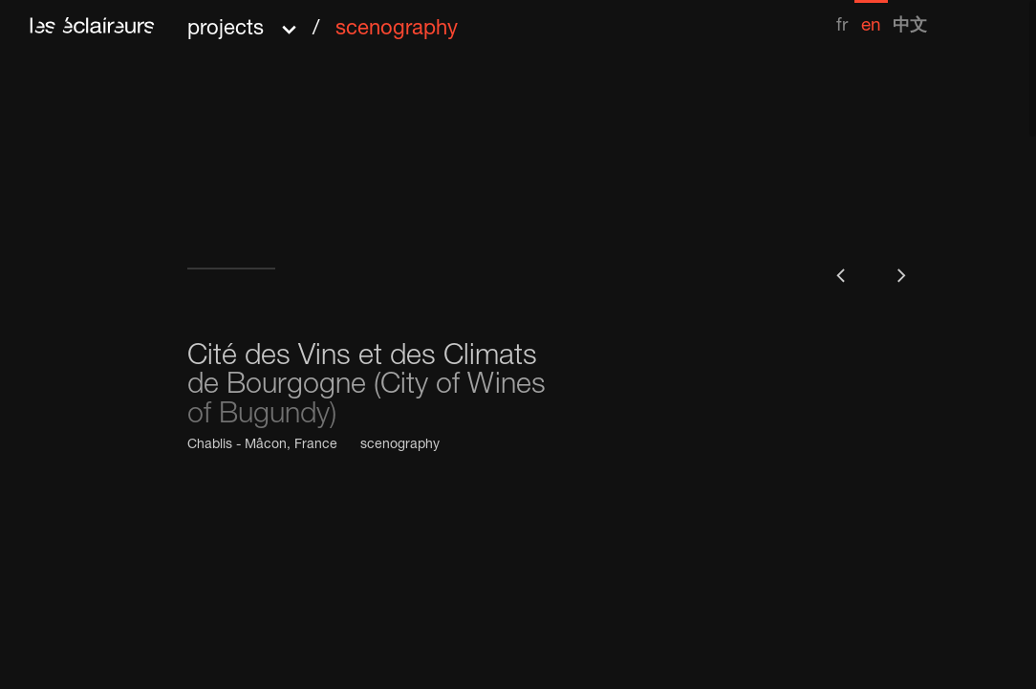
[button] (322, 22)
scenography (400, 445)
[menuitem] (842, 17)
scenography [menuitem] (396, 29)
